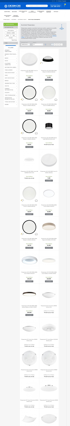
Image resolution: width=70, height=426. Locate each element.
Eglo (14, 35)
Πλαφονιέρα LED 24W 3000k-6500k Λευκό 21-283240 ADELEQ (58, 127)
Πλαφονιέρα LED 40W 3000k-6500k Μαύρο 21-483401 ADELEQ (43, 157)
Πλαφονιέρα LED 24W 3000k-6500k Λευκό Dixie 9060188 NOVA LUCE (27, 349)
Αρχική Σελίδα (6, 19)
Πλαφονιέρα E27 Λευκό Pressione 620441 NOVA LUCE (58, 242)
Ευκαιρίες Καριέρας (5, 410)
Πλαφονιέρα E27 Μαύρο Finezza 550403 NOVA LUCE (43, 321)
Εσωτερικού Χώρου (22, 19)
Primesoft (62, 423)
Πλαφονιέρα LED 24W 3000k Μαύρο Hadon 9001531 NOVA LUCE (58, 322)
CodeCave (68, 423)
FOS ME (10, 37)
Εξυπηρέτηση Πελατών (5, 414)
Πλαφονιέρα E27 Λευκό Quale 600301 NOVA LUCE (43, 269)
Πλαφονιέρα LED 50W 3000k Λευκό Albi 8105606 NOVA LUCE (27, 127)
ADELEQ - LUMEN (11, 32)
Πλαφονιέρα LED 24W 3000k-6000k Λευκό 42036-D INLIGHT (27, 156)
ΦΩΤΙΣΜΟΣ (14, 19)
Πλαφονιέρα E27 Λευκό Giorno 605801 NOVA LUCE (27, 242)
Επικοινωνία (36, 406)
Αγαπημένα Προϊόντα (21, 412)
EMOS (7, 35)
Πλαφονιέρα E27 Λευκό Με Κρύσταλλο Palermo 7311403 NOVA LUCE (27, 322)
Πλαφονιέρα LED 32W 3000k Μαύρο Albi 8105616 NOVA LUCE (58, 375)
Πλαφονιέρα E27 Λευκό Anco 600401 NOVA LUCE (27, 216)
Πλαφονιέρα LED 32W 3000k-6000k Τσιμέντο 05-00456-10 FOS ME (58, 157)
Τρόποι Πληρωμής (37, 408)
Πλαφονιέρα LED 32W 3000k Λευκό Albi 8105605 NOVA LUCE (43, 374)
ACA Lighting (11, 30)
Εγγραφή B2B (4, 412)
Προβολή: (34, 42)
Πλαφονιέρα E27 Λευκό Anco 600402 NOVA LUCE (43, 216)
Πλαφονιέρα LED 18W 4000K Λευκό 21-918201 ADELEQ (27, 67)
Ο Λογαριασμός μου (21, 406)
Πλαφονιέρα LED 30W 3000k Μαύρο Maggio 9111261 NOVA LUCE (58, 349)
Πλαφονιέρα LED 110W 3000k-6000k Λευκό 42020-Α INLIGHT (27, 186)
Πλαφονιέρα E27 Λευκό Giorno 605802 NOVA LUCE (43, 242)
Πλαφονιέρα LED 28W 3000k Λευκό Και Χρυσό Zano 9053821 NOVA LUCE (43, 349)
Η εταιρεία (3, 408)
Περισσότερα (14, 40)
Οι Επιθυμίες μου (55, 1)
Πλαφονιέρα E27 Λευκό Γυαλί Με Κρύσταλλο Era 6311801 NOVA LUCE (27, 296)
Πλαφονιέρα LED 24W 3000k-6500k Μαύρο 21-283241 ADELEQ (58, 68)
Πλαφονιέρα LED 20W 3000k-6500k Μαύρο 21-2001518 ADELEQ (43, 68)
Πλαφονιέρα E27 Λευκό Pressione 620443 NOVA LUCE (27, 269)
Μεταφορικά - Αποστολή (39, 410)
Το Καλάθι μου (20, 408)
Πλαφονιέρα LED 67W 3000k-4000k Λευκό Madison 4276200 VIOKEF (43, 187)
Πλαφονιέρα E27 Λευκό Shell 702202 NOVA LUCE (58, 269)
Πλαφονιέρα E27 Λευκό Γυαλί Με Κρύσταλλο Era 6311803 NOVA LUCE (43, 296)
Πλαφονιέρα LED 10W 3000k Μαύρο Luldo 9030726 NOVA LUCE (58, 98)
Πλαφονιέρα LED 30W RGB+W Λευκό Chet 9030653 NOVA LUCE (27, 375)
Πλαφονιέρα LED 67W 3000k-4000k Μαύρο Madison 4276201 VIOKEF (59, 187)
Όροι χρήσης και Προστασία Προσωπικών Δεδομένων (26, 423)
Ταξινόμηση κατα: (24, 42)
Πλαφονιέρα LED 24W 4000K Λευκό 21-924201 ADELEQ (43, 127)
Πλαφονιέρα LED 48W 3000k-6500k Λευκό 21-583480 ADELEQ (27, 98)
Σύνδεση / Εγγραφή (61, 1)
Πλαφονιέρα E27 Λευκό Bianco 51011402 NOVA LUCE (58, 216)
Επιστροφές (36, 412)
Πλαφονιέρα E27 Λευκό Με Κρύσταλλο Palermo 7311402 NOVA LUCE (58, 296)
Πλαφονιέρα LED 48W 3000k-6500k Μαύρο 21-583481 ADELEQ (43, 98)
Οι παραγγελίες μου (21, 410)
